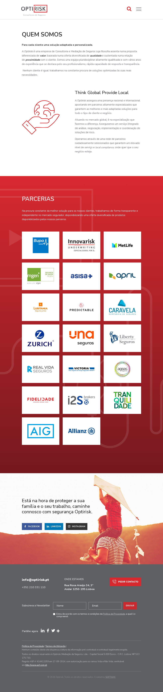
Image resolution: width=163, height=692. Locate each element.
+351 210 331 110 (33, 587)
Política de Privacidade (114, 613)
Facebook (32, 526)
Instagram (76, 526)
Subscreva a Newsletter (36, 605)
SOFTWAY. (110, 677)
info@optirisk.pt (35, 580)
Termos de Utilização (55, 646)
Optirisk (34, 12)
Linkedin (54, 526)
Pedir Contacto (125, 582)
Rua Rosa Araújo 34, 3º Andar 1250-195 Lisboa (79, 587)
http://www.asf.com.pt (36, 665)
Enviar (130, 605)
